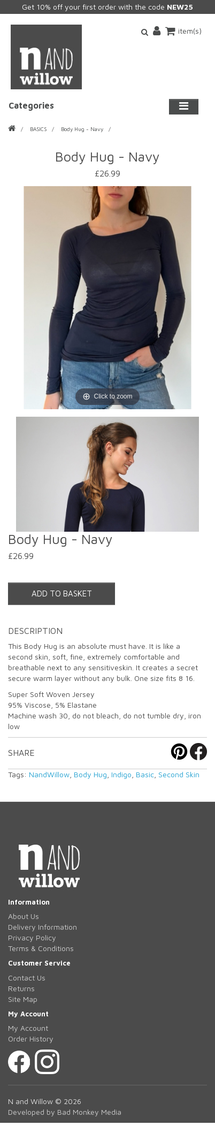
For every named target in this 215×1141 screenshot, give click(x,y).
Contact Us (26, 977)
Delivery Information (42, 926)
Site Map (22, 999)
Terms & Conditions (41, 948)
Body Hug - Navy (82, 129)
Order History (30, 1038)
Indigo (121, 774)
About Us (23, 916)
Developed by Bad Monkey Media (64, 1111)
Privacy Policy (32, 937)
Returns (21, 988)
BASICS (38, 129)
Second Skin (178, 774)
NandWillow (49, 774)
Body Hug (90, 774)
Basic (145, 774)
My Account (28, 1027)
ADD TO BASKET (62, 593)
